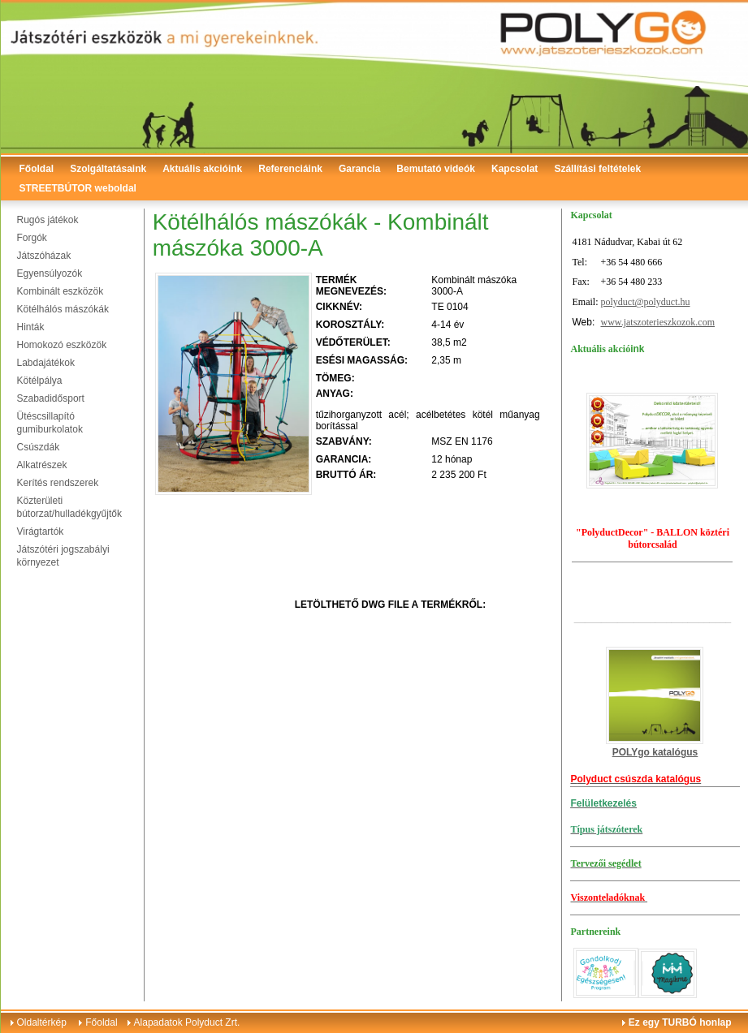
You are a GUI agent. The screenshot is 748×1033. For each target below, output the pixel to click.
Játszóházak (44, 255)
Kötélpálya (40, 380)
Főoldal (36, 168)
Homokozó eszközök (62, 345)
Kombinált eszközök (60, 291)
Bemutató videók (435, 168)
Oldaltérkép (42, 1022)
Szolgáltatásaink (108, 168)
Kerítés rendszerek (58, 483)
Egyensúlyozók (50, 273)
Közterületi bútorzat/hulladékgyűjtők (69, 507)
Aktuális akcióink (202, 168)
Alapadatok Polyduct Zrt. (187, 1022)
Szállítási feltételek (597, 168)
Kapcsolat (514, 168)
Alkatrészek (42, 465)
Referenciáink (290, 168)
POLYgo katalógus (655, 752)
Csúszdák (38, 447)
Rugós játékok (48, 220)
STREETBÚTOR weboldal (77, 188)
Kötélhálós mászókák (63, 309)
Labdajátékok (46, 362)
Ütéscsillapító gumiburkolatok (50, 423)
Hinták (31, 327)
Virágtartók (40, 531)
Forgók (32, 237)
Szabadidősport (50, 398)
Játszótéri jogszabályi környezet (63, 556)
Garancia (359, 168)
